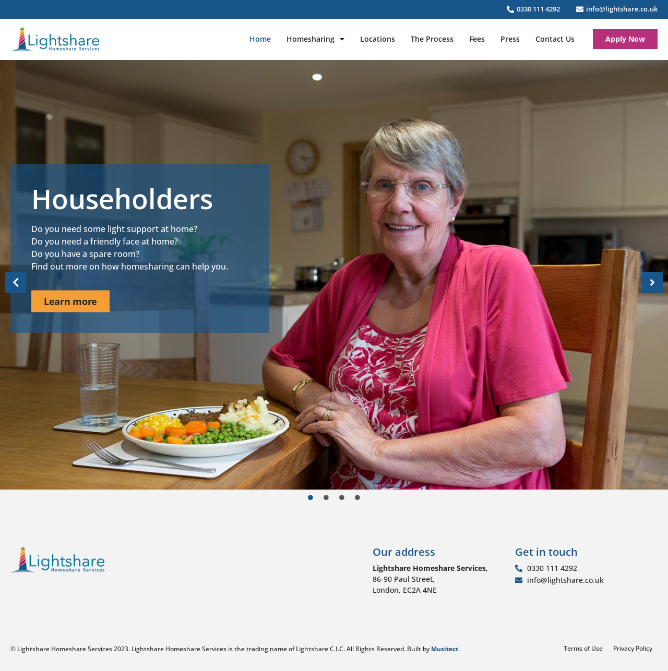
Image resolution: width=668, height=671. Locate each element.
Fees (477, 39)
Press (510, 39)
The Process (432, 39)
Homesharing (315, 39)
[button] (15, 282)
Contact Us (555, 39)
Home (260, 39)
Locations (377, 39)
